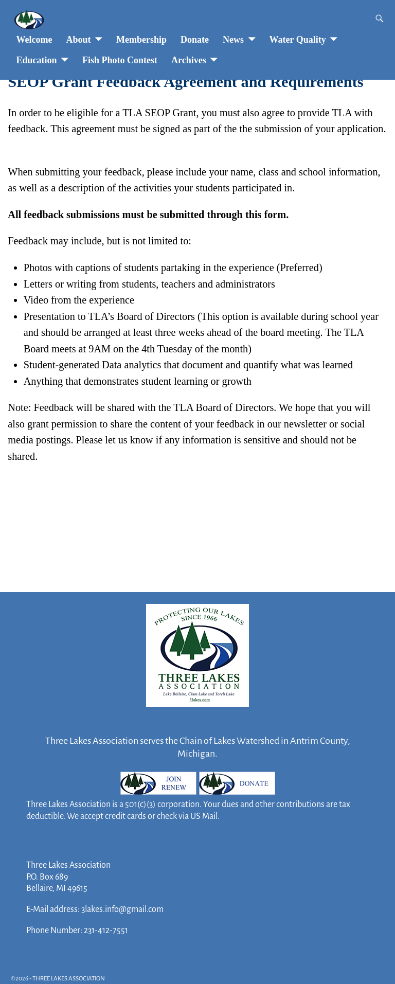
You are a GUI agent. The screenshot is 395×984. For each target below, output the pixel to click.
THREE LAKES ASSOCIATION (68, 978)
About (78, 39)
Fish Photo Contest (119, 60)
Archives (188, 60)
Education (36, 60)
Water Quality (298, 39)
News (233, 39)
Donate (195, 39)
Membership (141, 39)
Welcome (34, 39)
